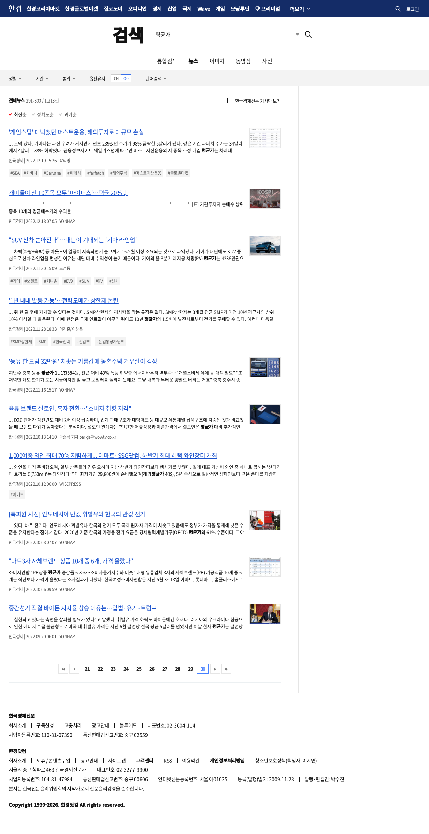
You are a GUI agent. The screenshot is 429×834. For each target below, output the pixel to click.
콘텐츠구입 (59, 760)
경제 (157, 8)
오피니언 (137, 8)
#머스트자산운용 (147, 173)
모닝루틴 (240, 8)
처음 (63, 669)
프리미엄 (270, 8)
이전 (74, 669)
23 (113, 668)
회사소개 (17, 725)
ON (116, 78)
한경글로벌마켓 (81, 8)
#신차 (114, 281)
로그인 (412, 9)
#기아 (15, 281)
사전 (267, 61)
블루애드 (128, 725)
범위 (66, 78)
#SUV (84, 281)
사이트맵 (117, 760)
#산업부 (83, 341)
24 (126, 668)
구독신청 (45, 725)
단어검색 (153, 78)
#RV (99, 281)
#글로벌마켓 (178, 173)
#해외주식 (118, 173)
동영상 (243, 61)
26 (152, 668)
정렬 (13, 78)
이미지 (217, 61)
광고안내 (100, 725)
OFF (126, 78)
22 (100, 668)
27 (164, 668)
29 (190, 668)
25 (139, 668)
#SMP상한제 (21, 341)
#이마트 (17, 494)
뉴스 (193, 61)
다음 (215, 669)
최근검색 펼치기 (292, 35)
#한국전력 (61, 341)
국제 (187, 8)
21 (87, 668)
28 (177, 668)
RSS (168, 760)
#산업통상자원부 (110, 341)
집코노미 (113, 8)
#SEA (15, 173)
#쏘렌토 (31, 281)
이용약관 (191, 760)
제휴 (40, 760)
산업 (172, 8)
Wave (203, 8)
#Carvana (52, 173)
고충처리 (73, 725)
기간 (40, 78)
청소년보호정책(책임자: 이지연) (286, 760)
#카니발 (50, 281)
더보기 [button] (297, 9)
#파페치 (74, 173)
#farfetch (95, 173)
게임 (220, 8)
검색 (128, 34)
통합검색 (167, 61)
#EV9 (68, 281)
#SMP (41, 341)
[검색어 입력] (225, 34)
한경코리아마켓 (43, 8)
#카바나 (30, 173)
